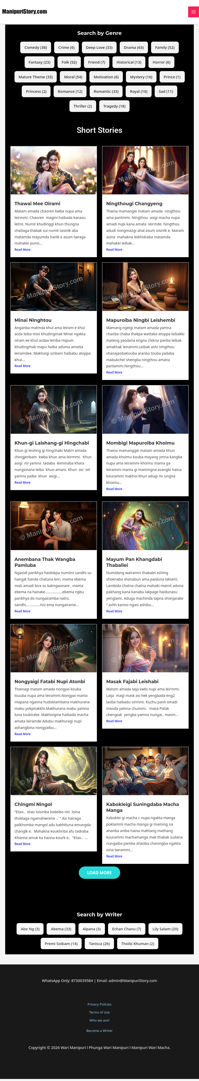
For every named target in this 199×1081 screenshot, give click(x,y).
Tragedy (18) (114, 108)
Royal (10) (138, 93)
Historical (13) (129, 64)
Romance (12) (70, 93)
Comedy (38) (35, 49)
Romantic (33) (106, 93)
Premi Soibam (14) (61, 945)
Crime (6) (66, 49)
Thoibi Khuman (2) (137, 945)
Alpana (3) (92, 930)
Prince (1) (172, 79)
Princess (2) (36, 93)
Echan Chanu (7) (126, 930)
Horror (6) (161, 64)
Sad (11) (166, 93)
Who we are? (99, 1022)
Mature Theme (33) (36, 79)
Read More (23, 252)
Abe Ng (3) (30, 930)
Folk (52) (69, 64)
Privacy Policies (99, 1006)
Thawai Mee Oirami (37, 206)
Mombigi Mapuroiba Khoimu (140, 445)
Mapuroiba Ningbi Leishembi (140, 322)
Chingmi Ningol (33, 806)
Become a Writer (99, 1032)
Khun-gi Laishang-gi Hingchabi (52, 445)
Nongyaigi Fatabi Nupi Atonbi (50, 684)
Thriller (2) (83, 108)
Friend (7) (96, 64)
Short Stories (99, 133)
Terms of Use (99, 1014)
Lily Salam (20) (165, 930)
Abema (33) (61, 930)
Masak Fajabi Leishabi (132, 684)
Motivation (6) (106, 79)
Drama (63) (134, 49)
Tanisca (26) (99, 945)
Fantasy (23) (39, 64)
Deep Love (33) (99, 49)
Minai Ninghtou (33, 322)
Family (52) (165, 49)
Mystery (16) (141, 79)
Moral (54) (73, 79)
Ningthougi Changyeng (134, 206)
